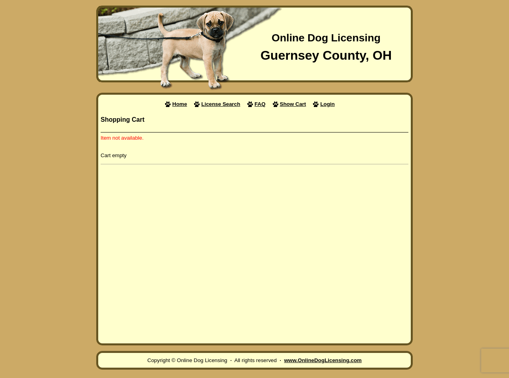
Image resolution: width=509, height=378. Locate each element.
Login (327, 104)
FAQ (259, 104)
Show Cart (293, 104)
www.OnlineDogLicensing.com (322, 360)
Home (179, 104)
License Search (220, 104)
